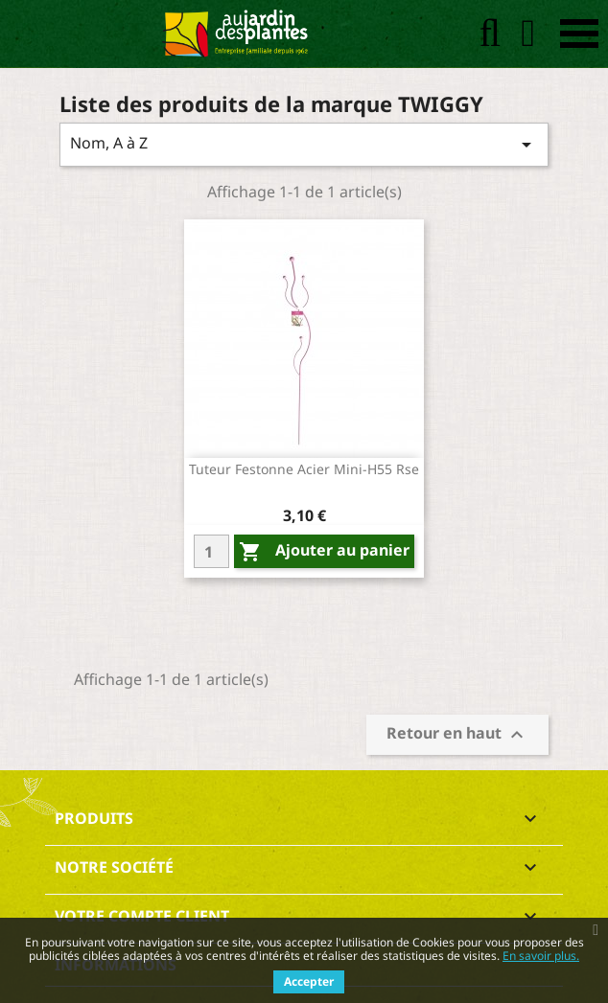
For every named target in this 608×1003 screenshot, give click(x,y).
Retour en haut (457, 735)
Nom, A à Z (304, 144)
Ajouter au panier (324, 551)
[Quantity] (211, 551)
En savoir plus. (541, 955)
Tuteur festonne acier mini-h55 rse (304, 469)
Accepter (309, 981)
